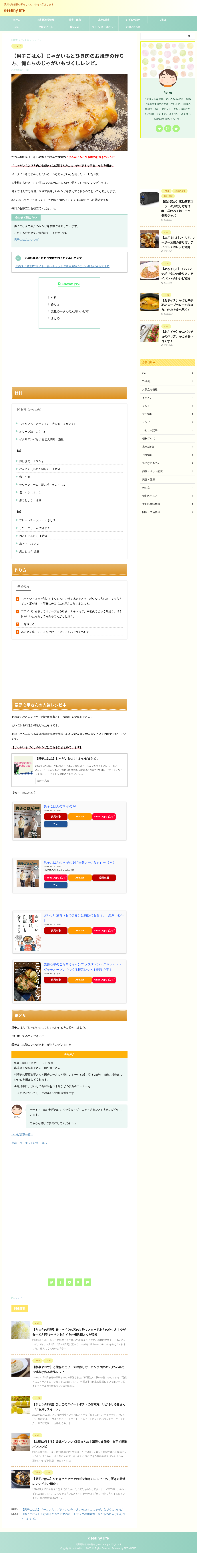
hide (77, 284)
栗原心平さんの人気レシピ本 (69, 311)
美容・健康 (75, 19)
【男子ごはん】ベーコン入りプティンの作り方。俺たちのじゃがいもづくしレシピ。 (73, 1509)
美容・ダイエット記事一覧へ (29, 1142)
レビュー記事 (133, 19)
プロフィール (46, 27)
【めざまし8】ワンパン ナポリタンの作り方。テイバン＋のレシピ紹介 (177, 273)
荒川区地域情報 (45, 19)
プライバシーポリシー (104, 27)
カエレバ (57, 810)
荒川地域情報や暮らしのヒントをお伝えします (99, 1544)
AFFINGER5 (130, 1548)
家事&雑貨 (103, 19)
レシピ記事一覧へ (22, 1134)
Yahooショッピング (104, 816)
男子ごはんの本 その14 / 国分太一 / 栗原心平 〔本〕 (76, 862)
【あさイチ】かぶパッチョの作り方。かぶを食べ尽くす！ (177, 336)
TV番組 (162, 19)
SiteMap (74, 27)
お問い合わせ (133, 27)
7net (55, 823)
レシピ (18, 1298)
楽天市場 (56, 816)
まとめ (55, 318)
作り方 (55, 304)
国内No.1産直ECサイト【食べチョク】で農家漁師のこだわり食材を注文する (62, 266)
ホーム (16, 19)
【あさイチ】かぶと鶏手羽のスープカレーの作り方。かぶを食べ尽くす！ (177, 305)
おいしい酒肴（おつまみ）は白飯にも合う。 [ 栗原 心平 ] (80, 914)
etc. (17, 27)
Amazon (80, 816)
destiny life (16, 10)
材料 (53, 297)
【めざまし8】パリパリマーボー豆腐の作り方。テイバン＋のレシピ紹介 (178, 242)
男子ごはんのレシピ (26, 239)
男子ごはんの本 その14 (58, 806)
